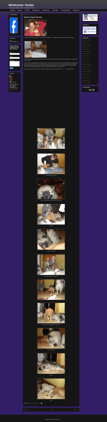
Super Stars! (55, 10)
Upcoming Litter (36, 10)
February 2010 (86, 78)
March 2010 (85, 75)
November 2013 (86, 46)
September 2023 (86, 40)
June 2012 (85, 58)
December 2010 (86, 64)
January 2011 (85, 62)
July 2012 (85, 55)
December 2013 (86, 44)
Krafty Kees (64, 68)
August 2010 (85, 73)
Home (51, 409)
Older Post (75, 409)
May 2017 (85, 42)
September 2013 (86, 51)
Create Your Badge (13, 34)
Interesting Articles (65, 10)
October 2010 (85, 69)
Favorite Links (76, 10)
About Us (20, 10)
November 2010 (86, 66)
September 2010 (86, 71)
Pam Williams (12, 16)
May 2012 (85, 60)
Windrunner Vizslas (21, 5)
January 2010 (85, 80)
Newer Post (26, 409)
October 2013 (85, 49)
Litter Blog (12, 10)
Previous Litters (46, 10)
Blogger (60, 419)
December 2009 (86, 82)
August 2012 (85, 53)
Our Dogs (27, 10)
